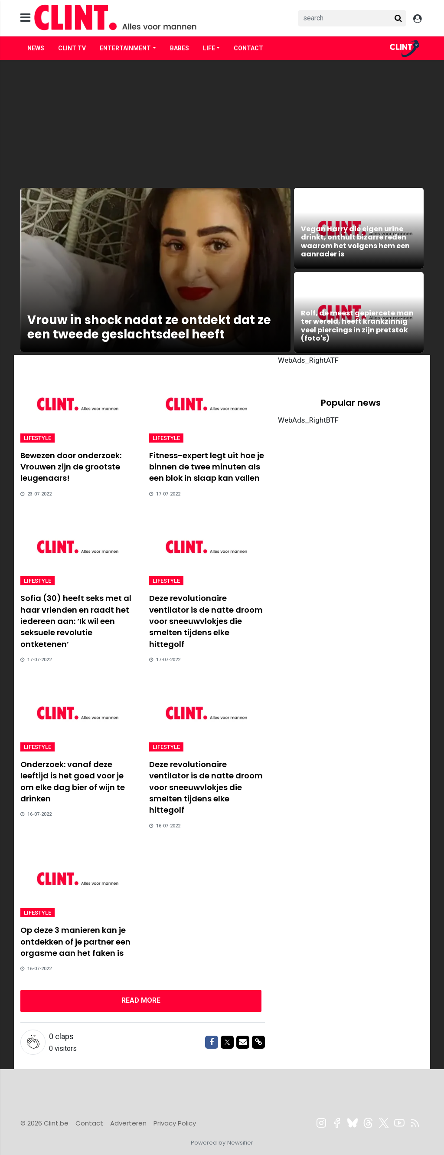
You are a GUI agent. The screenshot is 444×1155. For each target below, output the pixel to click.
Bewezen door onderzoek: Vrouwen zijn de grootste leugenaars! (70, 467)
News (35, 48)
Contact (248, 48)
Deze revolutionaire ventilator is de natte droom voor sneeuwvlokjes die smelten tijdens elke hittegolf (206, 621)
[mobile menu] (25, 18)
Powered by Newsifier (222, 1143)
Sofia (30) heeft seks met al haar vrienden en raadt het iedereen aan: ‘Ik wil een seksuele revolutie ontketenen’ (75, 621)
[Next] (140, 1001)
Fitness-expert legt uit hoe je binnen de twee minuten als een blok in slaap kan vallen (206, 467)
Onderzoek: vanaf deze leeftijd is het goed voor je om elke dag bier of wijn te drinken (72, 781)
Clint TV (72, 48)
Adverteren (128, 1123)
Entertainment (125, 48)
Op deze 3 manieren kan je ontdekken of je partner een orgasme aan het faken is (75, 941)
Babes (179, 48)
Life (209, 48)
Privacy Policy (174, 1123)
